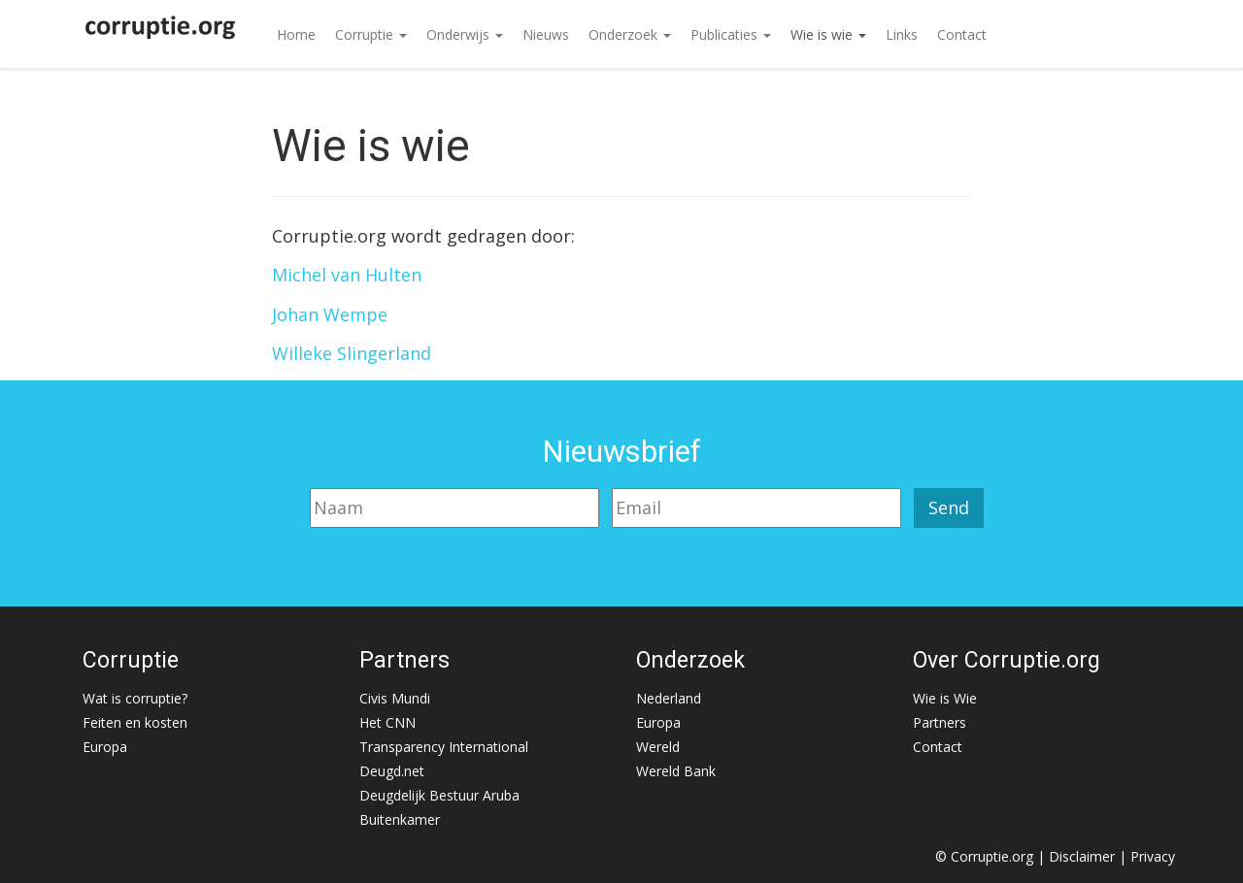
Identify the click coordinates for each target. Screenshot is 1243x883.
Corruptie (371, 34)
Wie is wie (828, 34)
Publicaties (730, 34)
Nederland (668, 698)
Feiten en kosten (135, 722)
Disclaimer (1082, 856)
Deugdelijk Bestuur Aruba (439, 795)
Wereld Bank (676, 771)
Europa (105, 746)
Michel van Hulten (346, 274)
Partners (939, 722)
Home (296, 34)
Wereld (658, 746)
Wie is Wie (945, 698)
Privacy (1152, 856)
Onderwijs (464, 34)
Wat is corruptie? (135, 698)
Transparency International (443, 746)
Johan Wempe (329, 314)
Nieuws (545, 34)
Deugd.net (391, 771)
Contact (962, 34)
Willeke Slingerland (351, 353)
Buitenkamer (399, 819)
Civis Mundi (394, 698)
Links (902, 34)
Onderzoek (629, 34)
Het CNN (387, 722)
